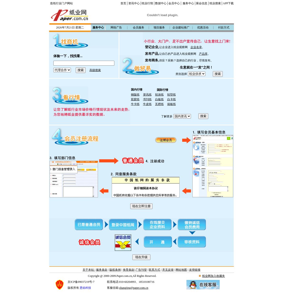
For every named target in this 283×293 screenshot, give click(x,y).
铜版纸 (135, 94)
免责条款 (128, 269)
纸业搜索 (215, 3)
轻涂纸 (159, 94)
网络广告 (116, 27)
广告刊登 (141, 269)
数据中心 (161, 3)
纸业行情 (147, 3)
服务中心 (188, 3)
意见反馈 (168, 269)
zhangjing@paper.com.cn (133, 287)
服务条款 (101, 269)
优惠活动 (203, 27)
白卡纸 (171, 99)
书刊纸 (147, 99)
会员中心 (174, 3)
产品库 (203, 53)
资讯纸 (147, 94)
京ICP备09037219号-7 (81, 282)
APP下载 (228, 3)
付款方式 (223, 27)
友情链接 (194, 269)
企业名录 (196, 47)
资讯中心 (134, 3)
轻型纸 (171, 94)
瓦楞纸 (159, 104)
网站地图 (181, 269)
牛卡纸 (135, 104)
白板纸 (159, 99)
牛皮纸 (147, 104)
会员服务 (138, 27)
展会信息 (201, 3)
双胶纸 (135, 99)
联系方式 (154, 269)
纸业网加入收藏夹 (213, 276)
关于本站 (89, 269)
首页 (123, 3)
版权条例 (115, 269)
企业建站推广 (181, 27)
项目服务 (159, 27)
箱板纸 (171, 104)
